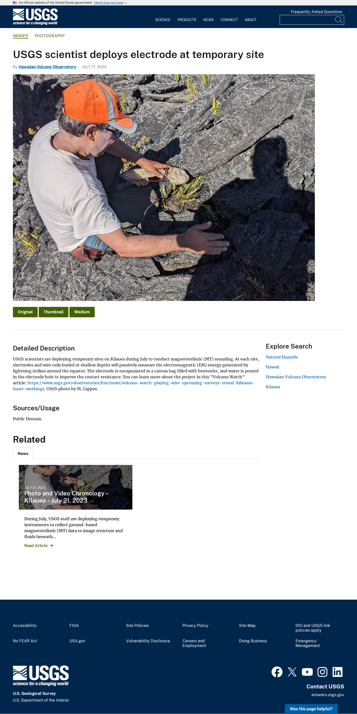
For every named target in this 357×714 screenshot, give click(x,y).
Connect (229, 20)
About (250, 20)
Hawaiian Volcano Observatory (47, 67)
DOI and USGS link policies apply (313, 628)
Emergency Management (308, 643)
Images (20, 35)
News (208, 20)
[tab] (23, 453)
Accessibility (25, 625)
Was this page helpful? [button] (311, 709)
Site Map (247, 625)
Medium (82, 312)
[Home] (35, 24)
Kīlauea (273, 386)
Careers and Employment (194, 643)
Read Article (36, 545)
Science (163, 20)
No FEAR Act (25, 641)
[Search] (339, 20)
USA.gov (77, 641)
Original (25, 312)
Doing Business (253, 641)
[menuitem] (163, 16)
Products (187, 20)
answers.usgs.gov (327, 694)
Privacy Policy (195, 625)
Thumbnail (53, 312)
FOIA (74, 625)
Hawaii (272, 366)
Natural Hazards (282, 357)
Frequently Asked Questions (316, 11)
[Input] (312, 20)
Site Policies (137, 625)
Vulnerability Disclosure (148, 641)
